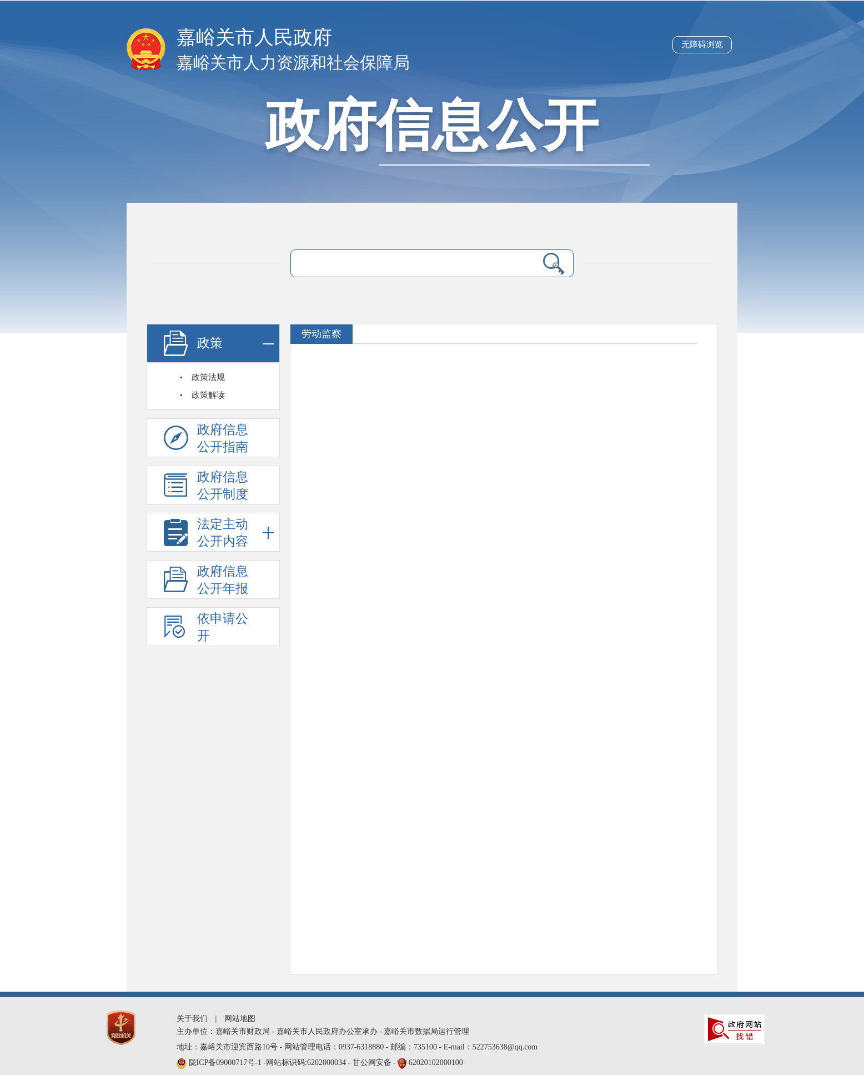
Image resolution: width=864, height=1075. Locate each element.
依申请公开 (222, 627)
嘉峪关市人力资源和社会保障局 (293, 62)
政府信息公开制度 (222, 485)
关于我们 (192, 1018)
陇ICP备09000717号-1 (226, 1062)
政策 (235, 343)
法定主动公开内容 (235, 532)
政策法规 (208, 377)
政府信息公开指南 (222, 438)
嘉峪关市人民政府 (254, 37)
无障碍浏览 (702, 44)
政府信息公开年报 (222, 580)
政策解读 (208, 395)
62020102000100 (436, 1062)
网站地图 (239, 1018)
